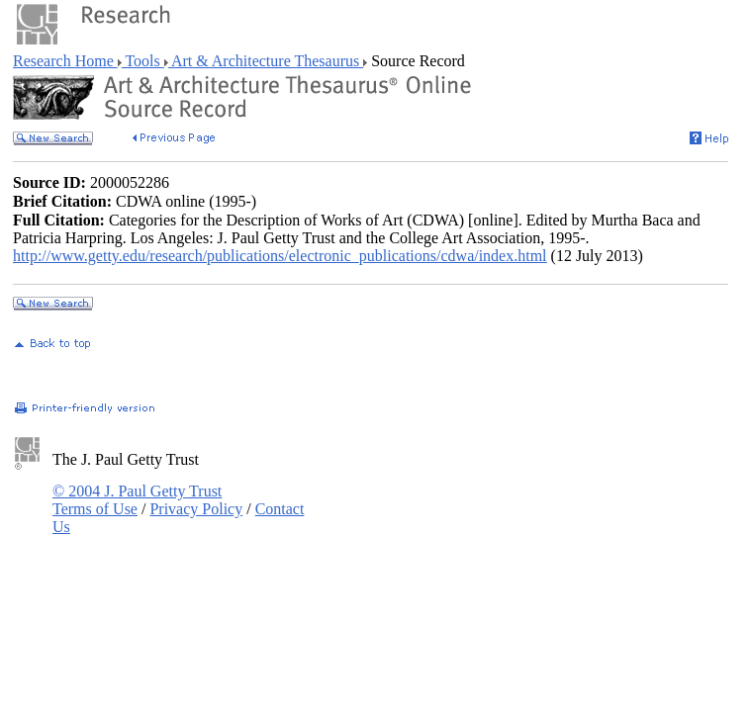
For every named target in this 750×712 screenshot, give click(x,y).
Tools (143, 60)
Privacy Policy (195, 508)
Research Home (65, 60)
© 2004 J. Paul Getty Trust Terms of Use (137, 500)
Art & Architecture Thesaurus (265, 60)
